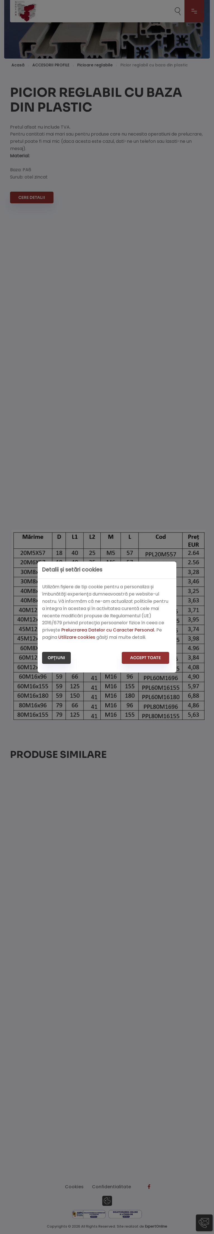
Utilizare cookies (76, 637)
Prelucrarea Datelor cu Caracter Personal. (108, 630)
